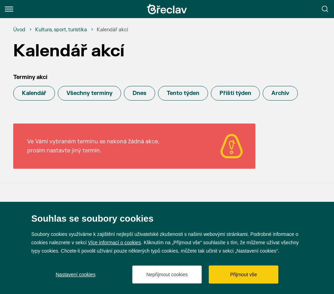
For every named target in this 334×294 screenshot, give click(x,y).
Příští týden (235, 93)
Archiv (280, 93)
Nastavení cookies (75, 274)
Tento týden (183, 93)
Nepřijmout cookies (167, 274)
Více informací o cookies (114, 242)
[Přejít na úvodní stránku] (167, 9)
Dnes (139, 93)
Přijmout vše (243, 274)
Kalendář (34, 93)
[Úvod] (19, 30)
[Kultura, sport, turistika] (61, 30)
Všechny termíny (89, 93)
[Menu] (9, 9)
